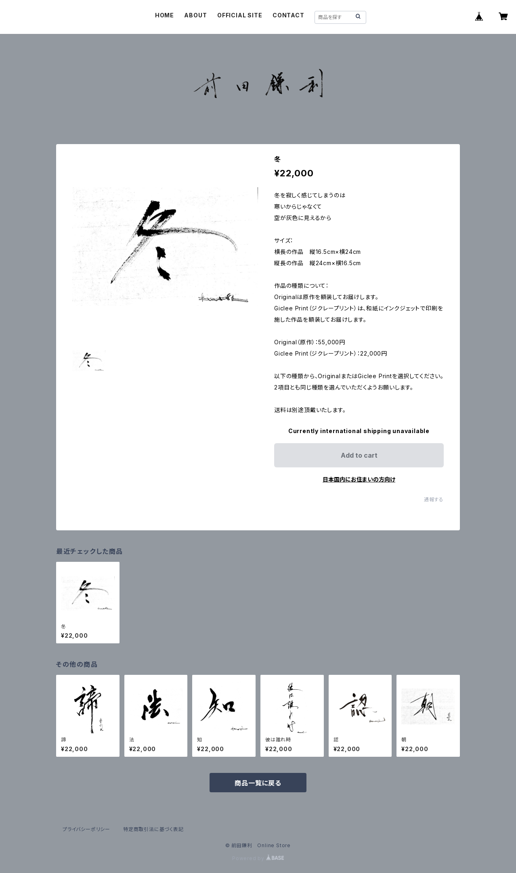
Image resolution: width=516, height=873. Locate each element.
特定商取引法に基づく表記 (153, 829)
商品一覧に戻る (258, 783)
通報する (434, 499)
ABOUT (195, 15)
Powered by (258, 858)
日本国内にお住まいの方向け (359, 479)
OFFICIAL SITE (239, 15)
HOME (164, 15)
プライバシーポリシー (86, 829)
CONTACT (288, 15)
